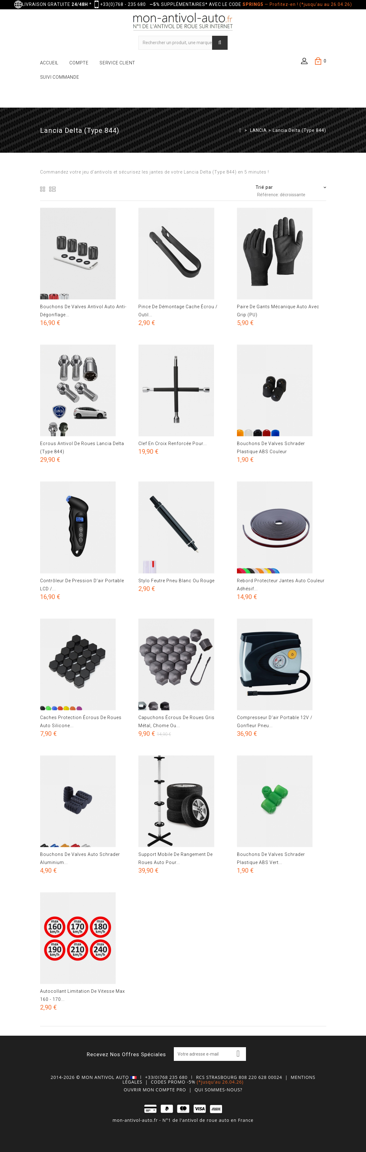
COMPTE (79, 62)
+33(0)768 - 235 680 (123, 4)
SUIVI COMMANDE (59, 77)
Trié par (264, 187)
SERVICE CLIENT (117, 62)
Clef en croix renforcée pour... (172, 443)
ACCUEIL (49, 62)
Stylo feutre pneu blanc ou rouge (176, 580)
